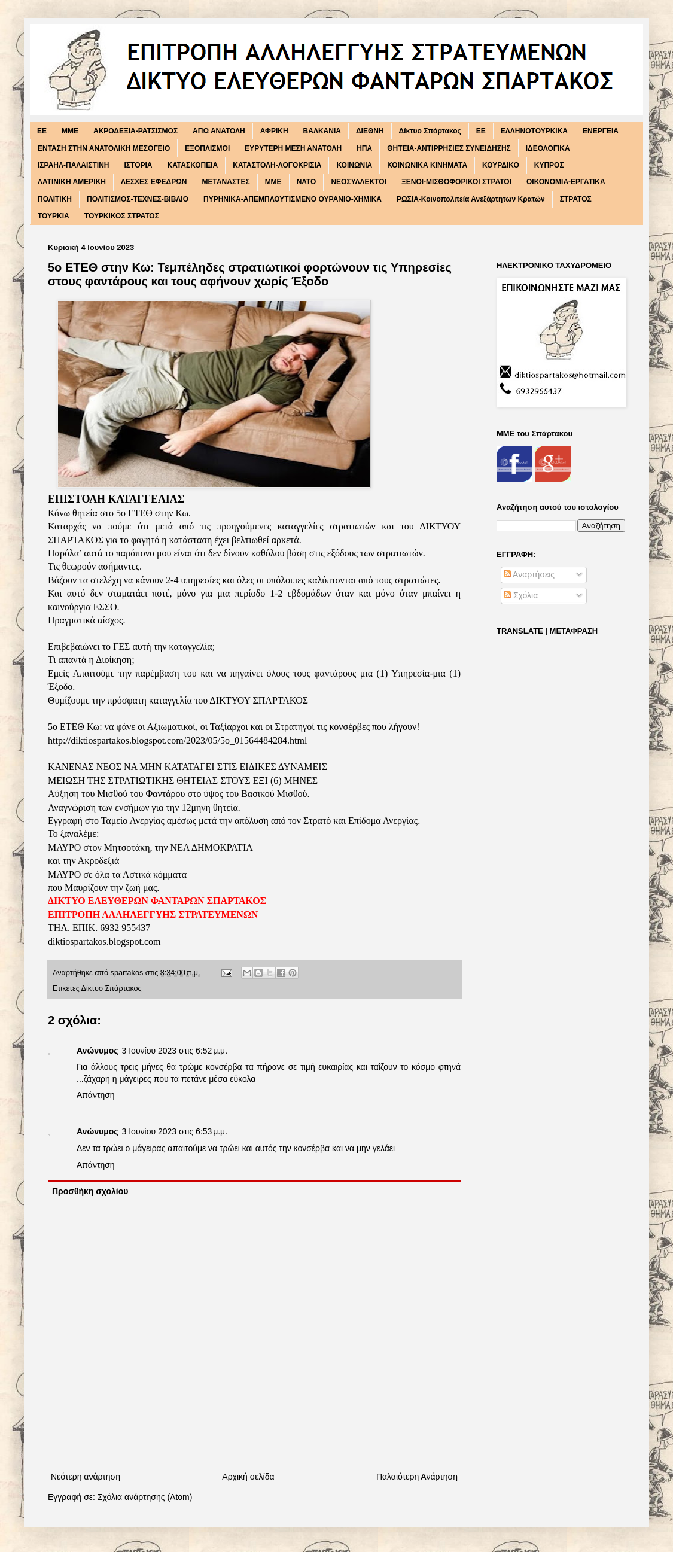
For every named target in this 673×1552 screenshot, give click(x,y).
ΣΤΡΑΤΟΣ (576, 199)
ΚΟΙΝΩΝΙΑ (354, 165)
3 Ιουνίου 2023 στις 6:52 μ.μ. (175, 1050)
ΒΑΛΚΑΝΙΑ (322, 131)
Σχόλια (521, 595)
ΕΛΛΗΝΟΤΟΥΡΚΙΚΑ (534, 131)
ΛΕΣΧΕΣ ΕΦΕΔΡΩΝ (154, 182)
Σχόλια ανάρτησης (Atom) (145, 1497)
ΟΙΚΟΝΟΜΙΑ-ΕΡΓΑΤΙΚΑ (565, 182)
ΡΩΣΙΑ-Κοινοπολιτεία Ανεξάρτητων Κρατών (471, 199)
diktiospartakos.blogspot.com (104, 941)
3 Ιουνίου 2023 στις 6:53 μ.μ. (175, 1131)
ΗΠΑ (364, 148)
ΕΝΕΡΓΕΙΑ (601, 131)
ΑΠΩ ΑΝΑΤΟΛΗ (219, 131)
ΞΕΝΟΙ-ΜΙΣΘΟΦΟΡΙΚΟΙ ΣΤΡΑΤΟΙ (456, 182)
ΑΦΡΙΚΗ (274, 131)
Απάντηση (96, 1095)
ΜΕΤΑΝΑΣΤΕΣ (225, 182)
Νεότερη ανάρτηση (85, 1476)
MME (70, 131)
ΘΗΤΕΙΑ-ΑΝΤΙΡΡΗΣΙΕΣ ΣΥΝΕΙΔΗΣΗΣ (449, 148)
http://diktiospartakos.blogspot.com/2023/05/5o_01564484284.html (177, 740)
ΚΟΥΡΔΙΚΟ (500, 165)
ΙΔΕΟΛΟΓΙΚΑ (548, 148)
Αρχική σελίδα (248, 1476)
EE (42, 131)
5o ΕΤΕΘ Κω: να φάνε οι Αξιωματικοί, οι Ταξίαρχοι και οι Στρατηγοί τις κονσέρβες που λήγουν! (234, 727)
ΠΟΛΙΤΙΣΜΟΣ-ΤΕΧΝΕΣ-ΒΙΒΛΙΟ (137, 199)
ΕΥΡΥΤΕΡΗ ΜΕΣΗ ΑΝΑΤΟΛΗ (293, 148)
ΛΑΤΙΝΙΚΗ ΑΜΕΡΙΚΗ (72, 182)
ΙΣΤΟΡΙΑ (138, 165)
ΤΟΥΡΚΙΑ (53, 216)
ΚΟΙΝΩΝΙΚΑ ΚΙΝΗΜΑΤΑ (427, 165)
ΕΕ (481, 131)
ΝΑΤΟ (306, 182)
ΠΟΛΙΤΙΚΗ (55, 199)
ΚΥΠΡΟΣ (549, 165)
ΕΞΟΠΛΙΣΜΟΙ (207, 148)
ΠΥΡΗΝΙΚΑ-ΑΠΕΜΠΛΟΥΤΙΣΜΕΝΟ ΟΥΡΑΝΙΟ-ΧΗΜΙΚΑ (292, 199)
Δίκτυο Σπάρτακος (430, 131)
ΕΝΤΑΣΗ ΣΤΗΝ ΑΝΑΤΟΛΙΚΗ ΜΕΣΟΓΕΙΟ (104, 148)
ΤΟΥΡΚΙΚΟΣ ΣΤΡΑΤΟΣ (121, 216)
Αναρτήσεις (529, 574)
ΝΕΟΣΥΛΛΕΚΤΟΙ (358, 182)
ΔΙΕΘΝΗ (370, 131)
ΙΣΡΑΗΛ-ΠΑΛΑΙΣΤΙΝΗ (73, 165)
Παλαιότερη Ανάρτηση (417, 1476)
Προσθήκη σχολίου (90, 1191)
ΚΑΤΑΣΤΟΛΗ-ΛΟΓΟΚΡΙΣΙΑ (277, 165)
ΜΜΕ (273, 182)
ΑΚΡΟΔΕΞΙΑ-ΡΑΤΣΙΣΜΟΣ (135, 131)
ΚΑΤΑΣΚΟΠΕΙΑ (193, 165)
